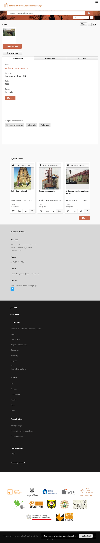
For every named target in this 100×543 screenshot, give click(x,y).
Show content (12, 46)
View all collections (18, 369)
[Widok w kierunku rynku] (9, 32)
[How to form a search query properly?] (91, 17)
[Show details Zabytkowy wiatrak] (32, 211)
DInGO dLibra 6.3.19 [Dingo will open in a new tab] (29, 536)
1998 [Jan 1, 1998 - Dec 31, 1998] (7, 84)
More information (69, 536)
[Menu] (96, 2)
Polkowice (45, 125)
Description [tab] (18, 58)
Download (11, 53)
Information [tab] (50, 58)
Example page (16, 425)
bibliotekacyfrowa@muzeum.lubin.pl (25, 274)
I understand (86, 536)
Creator (14, 389)
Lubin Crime (15, 339)
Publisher (14, 400)
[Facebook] (12, 289)
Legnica (14, 361)
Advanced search (81, 18)
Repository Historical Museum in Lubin (26, 329)
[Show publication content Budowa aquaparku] (53, 211)
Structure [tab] (82, 58)
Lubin (13, 334)
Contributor (15, 394)
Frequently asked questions (22, 431)
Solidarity (14, 355)
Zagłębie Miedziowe (14, 125)
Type (13, 410)
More (84, 218)
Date (13, 405)
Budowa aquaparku (47, 191)
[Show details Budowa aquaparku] (59, 211)
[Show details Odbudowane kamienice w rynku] (86, 211)
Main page (14, 314)
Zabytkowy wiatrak (19, 191)
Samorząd (15, 350)
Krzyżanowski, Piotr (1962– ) (16, 76)
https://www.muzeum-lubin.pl (24, 285)
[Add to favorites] (90, 24)
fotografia (9, 92)
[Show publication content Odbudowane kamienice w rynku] (80, 211)
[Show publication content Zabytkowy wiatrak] (26, 211)
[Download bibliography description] (19, 211)
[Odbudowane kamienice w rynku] (77, 177)
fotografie (32, 125)
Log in (13, 453)
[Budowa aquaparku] (50, 177)
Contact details (17, 436)
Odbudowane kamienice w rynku (77, 192)
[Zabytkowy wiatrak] (23, 177)
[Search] (89, 13)
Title (12, 384)
